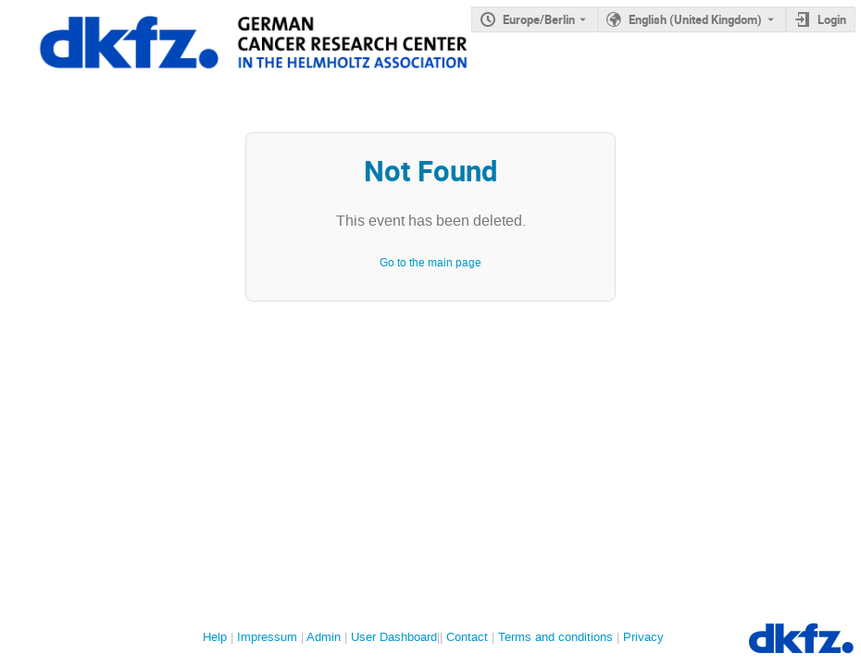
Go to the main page (430, 262)
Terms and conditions (555, 637)
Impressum (267, 637)
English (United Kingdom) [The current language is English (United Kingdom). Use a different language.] (695, 19)
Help (215, 637)
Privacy (643, 637)
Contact (467, 637)
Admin (323, 637)
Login (831, 19)
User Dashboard (394, 637)
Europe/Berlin (539, 19)
